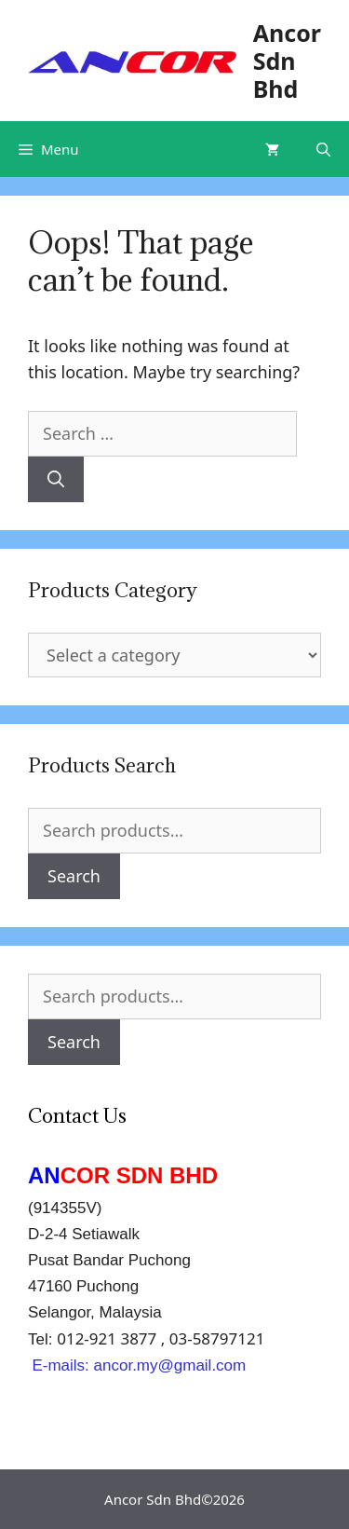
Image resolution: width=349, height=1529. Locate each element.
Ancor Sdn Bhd (287, 60)
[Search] (56, 479)
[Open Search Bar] (323, 149)
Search (74, 876)
